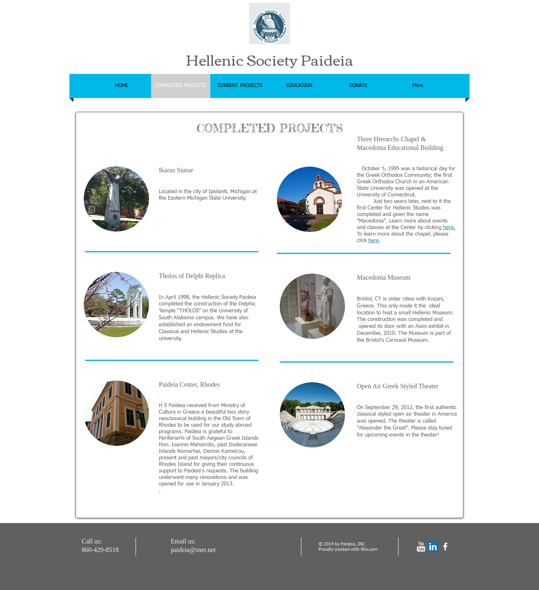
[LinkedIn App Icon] (433, 546)
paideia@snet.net (193, 549)
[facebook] (445, 546)
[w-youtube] (421, 546)
